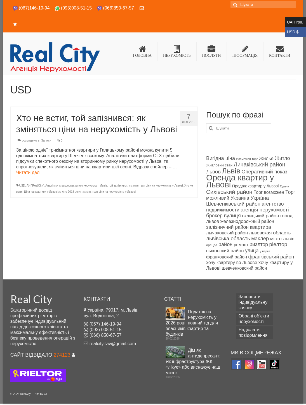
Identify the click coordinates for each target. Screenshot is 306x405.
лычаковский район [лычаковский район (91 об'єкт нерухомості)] (227, 233)
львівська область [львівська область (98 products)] (228, 238)
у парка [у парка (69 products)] (265, 251)
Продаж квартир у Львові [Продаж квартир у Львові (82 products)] (255, 186)
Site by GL (41, 393)
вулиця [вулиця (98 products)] (232, 215)
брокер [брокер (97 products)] (214, 215)
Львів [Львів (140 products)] (231, 171)
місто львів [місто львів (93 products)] (282, 238)
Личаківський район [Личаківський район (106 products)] (259, 164)
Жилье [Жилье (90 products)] (266, 158)
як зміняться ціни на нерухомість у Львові (109, 191)
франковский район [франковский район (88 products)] (226, 257)
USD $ (295, 32)
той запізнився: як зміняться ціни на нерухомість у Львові (146, 185)
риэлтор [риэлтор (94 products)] (258, 244)
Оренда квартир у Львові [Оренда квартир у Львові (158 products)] (240, 181)
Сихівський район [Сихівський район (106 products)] (229, 192)
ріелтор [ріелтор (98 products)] (278, 244)
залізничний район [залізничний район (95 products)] (227, 227)
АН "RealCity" (35, 185)
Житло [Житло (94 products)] (282, 158)
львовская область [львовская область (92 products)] (270, 233)
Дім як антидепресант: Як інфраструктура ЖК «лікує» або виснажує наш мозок (193, 361)
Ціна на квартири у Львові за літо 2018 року (52, 191)
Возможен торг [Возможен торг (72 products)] (247, 159)
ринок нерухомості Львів (91, 185)
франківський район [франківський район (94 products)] (271, 257)
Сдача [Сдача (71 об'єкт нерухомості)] (284, 186)
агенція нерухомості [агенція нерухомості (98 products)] (265, 210)
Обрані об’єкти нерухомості (254, 319)
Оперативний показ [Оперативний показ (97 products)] (265, 172)
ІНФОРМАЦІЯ (245, 51)
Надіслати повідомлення (253, 332)
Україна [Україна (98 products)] (260, 198)
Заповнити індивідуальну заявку (253, 302)
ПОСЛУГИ (211, 51)
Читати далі (28, 172)
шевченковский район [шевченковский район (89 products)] (244, 268)
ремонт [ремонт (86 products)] (241, 244)
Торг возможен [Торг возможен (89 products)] (269, 192)
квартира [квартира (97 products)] (260, 227)
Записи (46, 140)
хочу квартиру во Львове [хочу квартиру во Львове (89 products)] (231, 262)
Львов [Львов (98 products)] (213, 172)
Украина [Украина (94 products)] (239, 198)
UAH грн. (295, 22)
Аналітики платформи (59, 185)
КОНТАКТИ (279, 51)
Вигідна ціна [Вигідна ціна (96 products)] (220, 158)
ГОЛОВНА (142, 51)
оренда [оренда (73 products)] (211, 245)
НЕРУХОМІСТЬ (177, 51)
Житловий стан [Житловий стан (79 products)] (219, 165)
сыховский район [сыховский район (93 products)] (225, 250)
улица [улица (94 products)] (251, 250)
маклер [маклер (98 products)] (260, 238)
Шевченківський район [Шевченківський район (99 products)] (233, 204)
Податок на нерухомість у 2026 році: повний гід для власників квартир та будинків (192, 322)
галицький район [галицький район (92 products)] (260, 215)
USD (22, 185)
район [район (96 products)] (225, 244)
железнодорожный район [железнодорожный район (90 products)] (247, 221)
